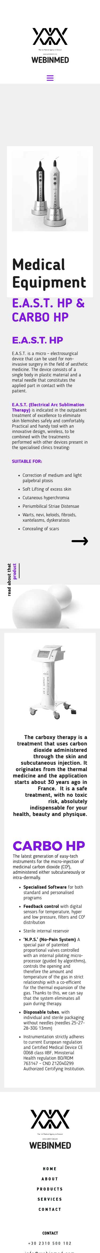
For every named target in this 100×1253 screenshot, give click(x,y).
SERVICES (50, 1199)
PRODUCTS (50, 1189)
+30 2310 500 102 (50, 1243)
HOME (50, 1168)
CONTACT (50, 1209)
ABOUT (50, 1178)
